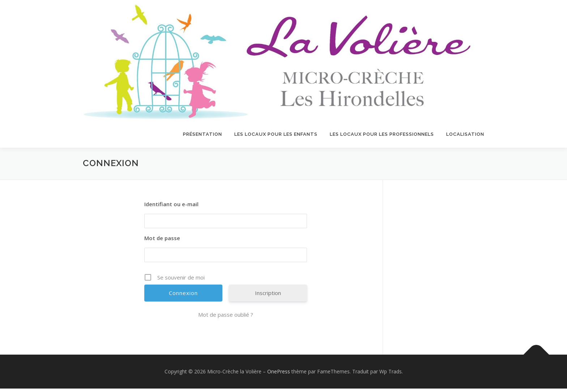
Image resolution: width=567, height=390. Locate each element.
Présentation (202, 134)
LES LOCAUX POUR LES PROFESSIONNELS (382, 134)
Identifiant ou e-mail (171, 205)
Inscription (268, 294)
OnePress (278, 372)
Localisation (465, 134)
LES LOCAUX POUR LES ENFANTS (275, 134)
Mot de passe (162, 239)
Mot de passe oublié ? (225, 316)
